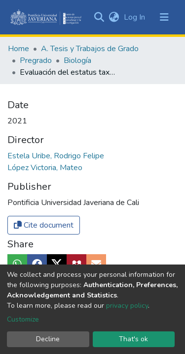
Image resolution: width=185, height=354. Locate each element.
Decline (48, 339)
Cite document (44, 225)
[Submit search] (99, 17)
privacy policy (127, 305)
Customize (23, 319)
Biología (77, 60)
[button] (114, 17)
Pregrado (36, 60)
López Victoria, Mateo (44, 167)
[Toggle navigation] (164, 17)
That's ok (133, 339)
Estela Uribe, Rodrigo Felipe (55, 155)
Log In (135, 17)
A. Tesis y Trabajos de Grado (90, 48)
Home (18, 48)
